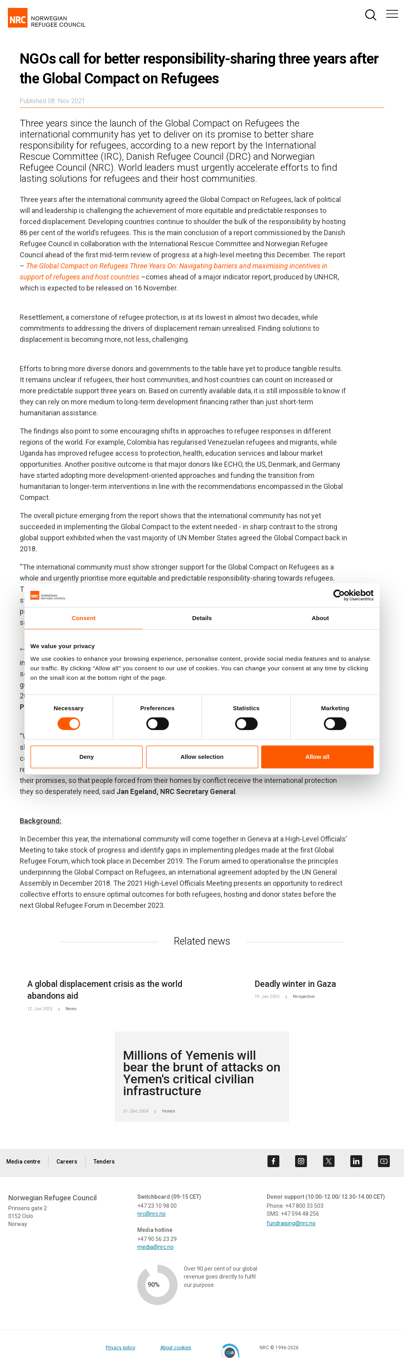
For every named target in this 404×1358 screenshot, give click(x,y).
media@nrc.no (155, 1247)
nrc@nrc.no (151, 1214)
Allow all (317, 756)
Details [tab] (202, 618)
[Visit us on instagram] (301, 1161)
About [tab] (320, 618)
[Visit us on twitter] (329, 1161)
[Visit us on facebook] (273, 1161)
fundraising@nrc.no (291, 1223)
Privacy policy (130, 1347)
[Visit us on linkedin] (356, 1161)
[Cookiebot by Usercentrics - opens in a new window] (339, 595)
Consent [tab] (84, 618)
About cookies (185, 1347)
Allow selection (201, 756)
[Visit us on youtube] (384, 1161)
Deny (86, 756)
